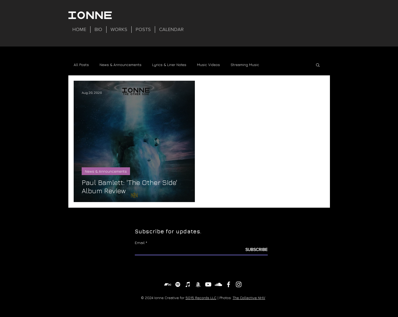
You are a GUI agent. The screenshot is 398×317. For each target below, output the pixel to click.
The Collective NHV (249, 297)
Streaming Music (245, 64)
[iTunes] (188, 284)
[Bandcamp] (167, 284)
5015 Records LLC (201, 297)
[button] (317, 65)
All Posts (81, 64)
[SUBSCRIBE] (254, 249)
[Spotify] (178, 284)
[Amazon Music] (198, 284)
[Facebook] (228, 284)
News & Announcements (120, 64)
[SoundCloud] (218, 284)
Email (140, 243)
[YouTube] (208, 284)
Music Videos (208, 64)
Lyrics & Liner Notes (169, 64)
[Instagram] (238, 284)
